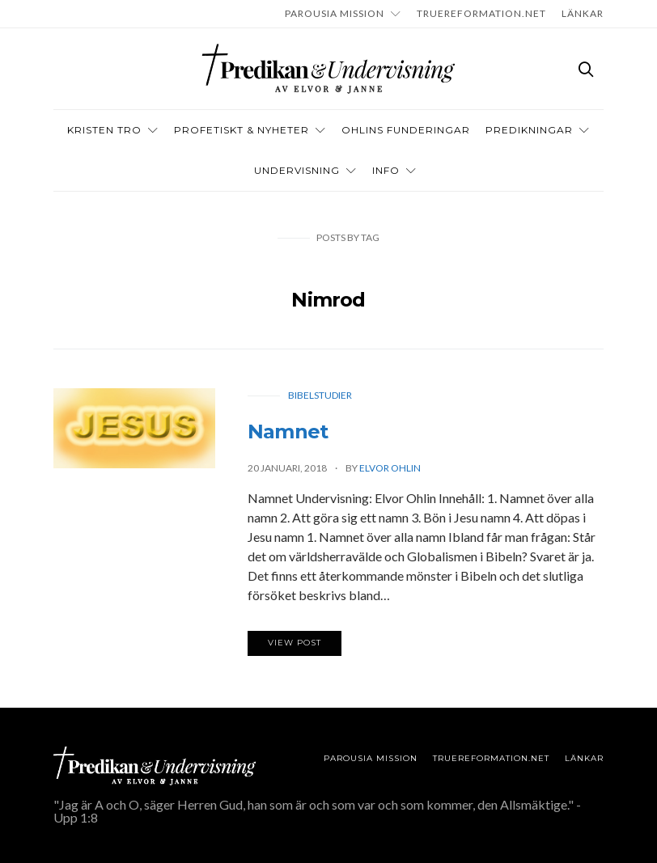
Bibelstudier (320, 395)
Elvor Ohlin (390, 468)
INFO (386, 170)
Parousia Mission (334, 13)
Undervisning (297, 170)
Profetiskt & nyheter (241, 130)
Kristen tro (104, 130)
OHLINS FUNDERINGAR (405, 130)
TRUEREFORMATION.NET (481, 13)
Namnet (288, 431)
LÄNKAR (583, 13)
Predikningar (529, 130)
